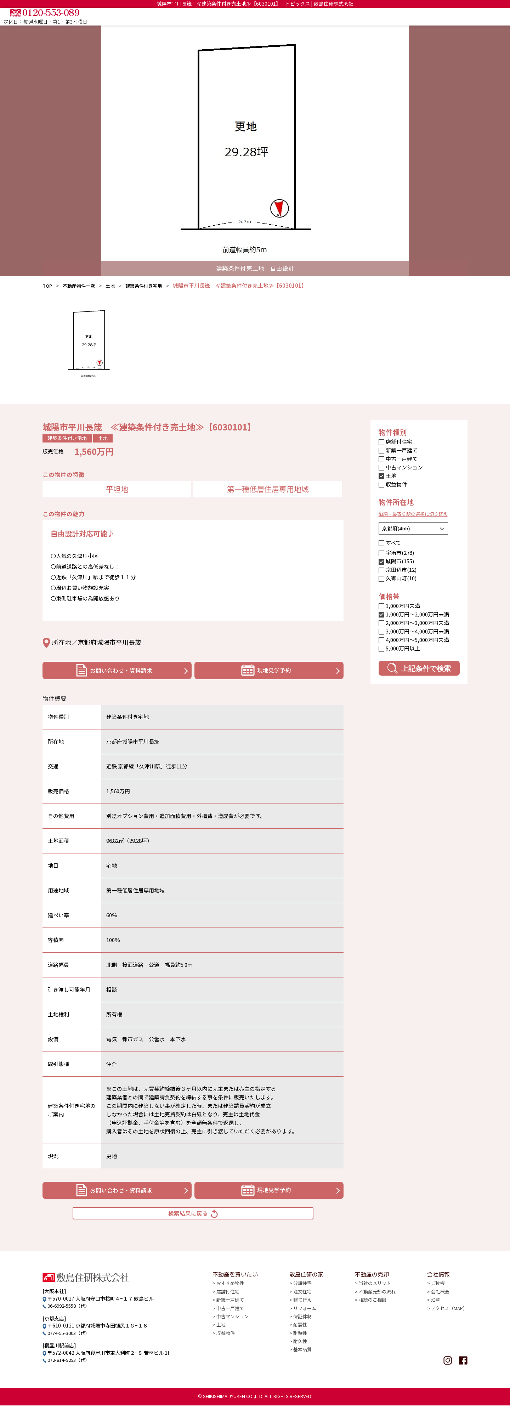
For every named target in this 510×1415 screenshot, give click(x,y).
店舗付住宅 (399, 441)
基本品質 (302, 1370)
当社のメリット (373, 1300)
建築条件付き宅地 (154, 285)
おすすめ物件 (231, 1300)
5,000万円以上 (403, 648)
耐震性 (300, 1343)
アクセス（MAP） (448, 1326)
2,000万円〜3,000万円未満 (417, 622)
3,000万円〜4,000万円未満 (417, 631)
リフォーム (305, 1326)
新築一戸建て (402, 450)
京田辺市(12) (401, 569)
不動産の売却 (417, 16)
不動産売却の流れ (376, 1309)
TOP (283, 16)
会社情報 (455, 16)
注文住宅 (302, 1309)
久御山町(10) (401, 578)
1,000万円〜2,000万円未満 (417, 614)
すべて (393, 542)
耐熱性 (300, 1352)
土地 (117, 285)
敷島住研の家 (373, 16)
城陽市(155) (400, 561)
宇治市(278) (400, 552)
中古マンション (404, 467)
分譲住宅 (302, 1300)
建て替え (302, 1317)
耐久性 (300, 1361)
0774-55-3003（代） (71, 1342)
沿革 (433, 1317)
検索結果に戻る (193, 1220)
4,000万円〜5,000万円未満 (417, 639)
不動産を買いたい (322, 16)
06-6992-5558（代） (71, 1315)
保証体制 (302, 1335)
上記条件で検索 (419, 668)
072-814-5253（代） (71, 1369)
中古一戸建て (402, 458)
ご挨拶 (435, 1300)
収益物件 (396, 484)
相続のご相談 (371, 1317)
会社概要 (438, 1309)
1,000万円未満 (403, 605)
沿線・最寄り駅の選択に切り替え (418, 513)
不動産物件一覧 (82, 285)
